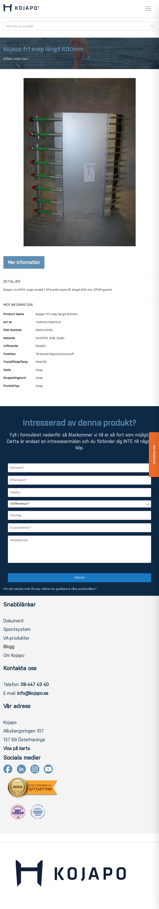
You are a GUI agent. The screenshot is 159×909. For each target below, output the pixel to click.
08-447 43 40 (35, 684)
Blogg (8, 646)
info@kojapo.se (32, 693)
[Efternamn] (79, 480)
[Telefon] (79, 492)
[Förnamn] (79, 467)
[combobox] (79, 26)
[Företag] (79, 515)
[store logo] (21, 8)
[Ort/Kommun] (79, 504)
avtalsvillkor (86, 589)
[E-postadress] (79, 527)
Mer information (24, 262)
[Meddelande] (79, 549)
